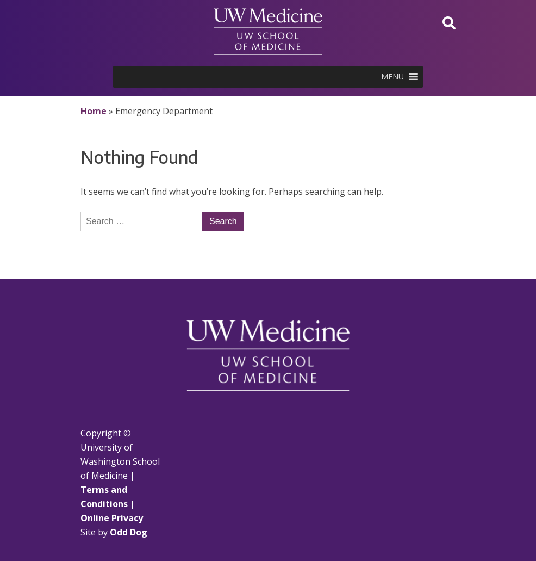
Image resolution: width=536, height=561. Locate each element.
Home (93, 111)
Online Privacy (111, 518)
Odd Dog (128, 532)
